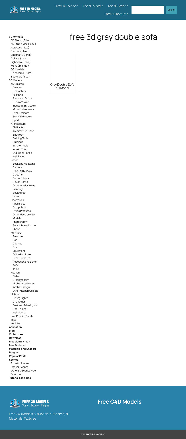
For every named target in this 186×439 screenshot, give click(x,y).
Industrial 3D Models (24, 105)
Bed (15, 240)
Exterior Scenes (20, 363)
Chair (16, 247)
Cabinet (17, 243)
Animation (15, 327)
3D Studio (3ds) (20, 40)
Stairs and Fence (22, 152)
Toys (13, 319)
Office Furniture (22, 254)
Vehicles (15, 323)
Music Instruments (23, 109)
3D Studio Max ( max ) (23, 44)
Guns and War (21, 102)
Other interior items (24, 185)
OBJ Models (17, 69)
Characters (19, 91)
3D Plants (18, 127)
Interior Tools (20, 149)
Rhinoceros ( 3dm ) (22, 73)
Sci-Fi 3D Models (22, 116)
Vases (16, 196)
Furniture (16, 232)
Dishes (16, 276)
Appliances (19, 203)
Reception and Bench (25, 261)
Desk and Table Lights (25, 305)
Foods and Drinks (22, 98)
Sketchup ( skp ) (20, 76)
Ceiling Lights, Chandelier (21, 299)
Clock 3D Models (22, 171)
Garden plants (21, 178)
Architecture (18, 123)
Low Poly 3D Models (22, 316)
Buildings (18, 142)
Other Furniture (21, 258)
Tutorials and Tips (20, 377)
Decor (14, 160)
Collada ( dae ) (19, 58)
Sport (16, 120)
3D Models (15, 80)
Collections (16, 334)
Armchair (18, 236)
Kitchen (15, 272)
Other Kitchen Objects (25, 290)
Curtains (18, 174)
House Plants (20, 181)
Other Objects (21, 113)
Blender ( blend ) (20, 51)
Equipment (19, 250)
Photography (20, 221)
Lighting (15, 294)
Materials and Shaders (23, 348)
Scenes (13, 359)
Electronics (17, 200)
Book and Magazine (24, 163)
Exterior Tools (20, 145)
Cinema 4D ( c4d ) (21, 54)
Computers (19, 207)
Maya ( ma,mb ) (20, 65)
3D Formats (16, 36)
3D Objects (17, 83)
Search (171, 9)
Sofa (15, 265)
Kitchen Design (21, 287)
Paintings (18, 189)
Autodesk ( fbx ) (20, 47)
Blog (12, 330)
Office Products (22, 211)
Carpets (17, 167)
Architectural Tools (23, 131)
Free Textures (17, 345)
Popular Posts (18, 356)
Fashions (18, 94)
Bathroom (18, 134)
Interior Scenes (19, 367)
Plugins (13, 352)
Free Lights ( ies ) (19, 341)
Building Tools (20, 138)
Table (16, 269)
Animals (17, 87)
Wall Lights (19, 312)
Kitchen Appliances (24, 283)
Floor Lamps (19, 309)
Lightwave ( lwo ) (20, 62)
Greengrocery (21, 279)
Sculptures (19, 192)
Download (15, 338)
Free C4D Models (120, 401)
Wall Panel (18, 156)
